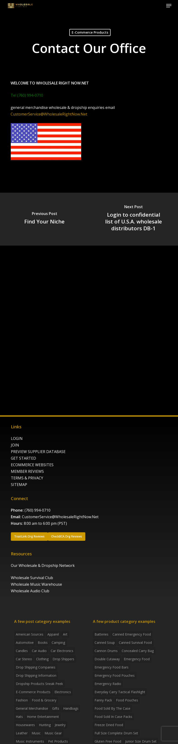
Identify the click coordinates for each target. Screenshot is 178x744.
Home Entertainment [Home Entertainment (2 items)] (43, 716)
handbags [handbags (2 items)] (71, 708)
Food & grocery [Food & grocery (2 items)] (44, 700)
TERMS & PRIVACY (27, 478)
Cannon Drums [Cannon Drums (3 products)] (106, 651)
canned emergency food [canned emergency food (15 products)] (131, 634)
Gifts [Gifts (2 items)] (55, 708)
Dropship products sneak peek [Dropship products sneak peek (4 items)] (39, 683)
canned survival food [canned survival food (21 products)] (135, 642)
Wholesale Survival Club (32, 577)
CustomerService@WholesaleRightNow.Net (49, 114)
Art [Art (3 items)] (65, 634)
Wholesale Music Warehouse (36, 584)
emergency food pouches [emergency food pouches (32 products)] (115, 675)
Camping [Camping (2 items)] (58, 642)
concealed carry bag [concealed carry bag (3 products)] (138, 651)
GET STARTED (23, 458)
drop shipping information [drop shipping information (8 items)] (36, 675)
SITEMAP (19, 484)
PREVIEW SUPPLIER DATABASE (38, 451)
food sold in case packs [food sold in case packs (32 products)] (113, 716)
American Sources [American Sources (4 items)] (29, 634)
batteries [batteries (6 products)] (101, 634)
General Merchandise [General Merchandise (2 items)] (32, 708)
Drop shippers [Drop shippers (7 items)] (63, 659)
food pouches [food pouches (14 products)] (127, 700)
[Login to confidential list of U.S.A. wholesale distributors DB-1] (133, 219)
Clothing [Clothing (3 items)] (42, 659)
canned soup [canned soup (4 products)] (105, 642)
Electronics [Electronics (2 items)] (62, 692)
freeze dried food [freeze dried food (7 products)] (109, 725)
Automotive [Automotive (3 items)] (25, 642)
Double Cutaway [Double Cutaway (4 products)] (107, 659)
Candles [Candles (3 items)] (22, 651)
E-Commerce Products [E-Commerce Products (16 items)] (33, 692)
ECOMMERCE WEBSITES (32, 464)
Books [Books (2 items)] (43, 642)
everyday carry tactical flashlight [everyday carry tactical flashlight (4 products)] (120, 692)
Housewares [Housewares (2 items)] (25, 725)
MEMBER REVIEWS (27, 471)
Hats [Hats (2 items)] (19, 716)
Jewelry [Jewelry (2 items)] (60, 725)
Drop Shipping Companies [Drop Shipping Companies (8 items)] (35, 667)
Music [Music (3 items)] (36, 733)
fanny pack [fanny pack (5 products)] (103, 700)
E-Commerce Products (90, 32)
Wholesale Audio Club (30, 590)
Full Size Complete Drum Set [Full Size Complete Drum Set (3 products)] (116, 733)
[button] (168, 5)
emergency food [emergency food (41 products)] (137, 659)
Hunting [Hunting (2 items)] (45, 725)
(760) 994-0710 (37, 510)
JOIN (15, 445)
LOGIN (17, 438)
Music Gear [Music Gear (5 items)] (53, 733)
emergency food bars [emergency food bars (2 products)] (111, 667)
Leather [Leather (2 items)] (22, 733)
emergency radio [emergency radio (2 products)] (108, 683)
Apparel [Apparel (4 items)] (53, 634)
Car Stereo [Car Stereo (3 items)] (24, 659)
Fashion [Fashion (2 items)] (22, 700)
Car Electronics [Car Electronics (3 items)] (62, 651)
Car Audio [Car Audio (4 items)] (39, 651)
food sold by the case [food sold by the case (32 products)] (112, 708)
